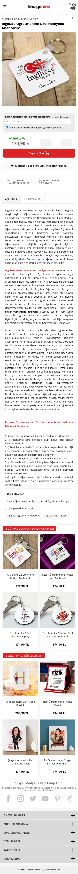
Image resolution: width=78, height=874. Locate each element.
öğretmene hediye (56, 515)
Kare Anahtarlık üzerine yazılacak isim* (27, 116)
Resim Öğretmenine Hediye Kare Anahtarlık (57, 576)
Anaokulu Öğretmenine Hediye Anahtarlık (20, 576)
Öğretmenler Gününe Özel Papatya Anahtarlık (58, 634)
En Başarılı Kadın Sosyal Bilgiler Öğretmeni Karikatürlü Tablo (57, 762)
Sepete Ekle (39, 153)
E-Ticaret (28, 869)
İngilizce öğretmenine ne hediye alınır (29, 270)
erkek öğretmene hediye (55, 501)
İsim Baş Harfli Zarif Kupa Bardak (20, 703)
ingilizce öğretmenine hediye (23, 515)
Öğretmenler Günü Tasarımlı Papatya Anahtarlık (20, 634)
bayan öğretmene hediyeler (21, 311)
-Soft (21, 869)
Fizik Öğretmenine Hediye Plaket (57, 703)
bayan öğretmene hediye (21, 501)
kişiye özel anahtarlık (21, 508)
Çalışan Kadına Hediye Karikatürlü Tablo (20, 762)
